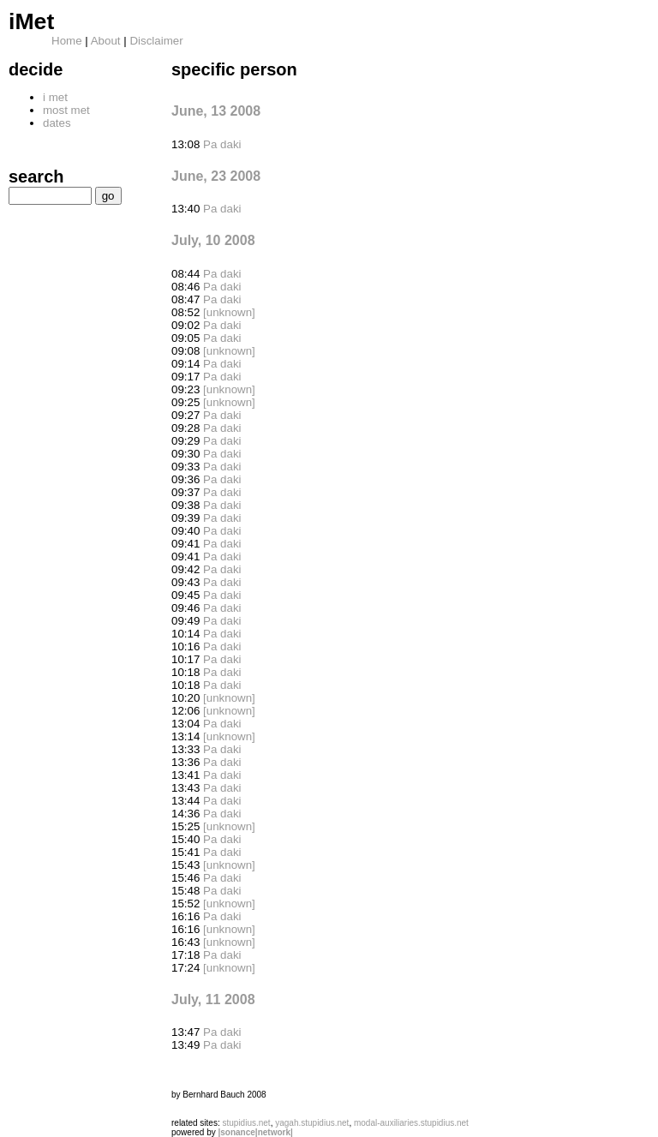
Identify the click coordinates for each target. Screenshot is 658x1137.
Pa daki (222, 144)
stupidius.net (246, 1123)
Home (66, 40)
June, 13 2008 (215, 111)
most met (66, 110)
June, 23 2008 (215, 176)
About (106, 40)
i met (55, 97)
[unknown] (229, 312)
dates (57, 123)
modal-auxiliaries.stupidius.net (411, 1123)
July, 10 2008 (213, 240)
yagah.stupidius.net (312, 1123)
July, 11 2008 (213, 999)
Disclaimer (155, 40)
